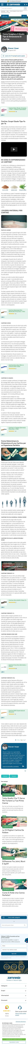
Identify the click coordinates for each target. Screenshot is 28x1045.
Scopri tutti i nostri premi (14, 971)
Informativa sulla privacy (21, 1021)
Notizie (5, 776)
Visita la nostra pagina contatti (20, 1014)
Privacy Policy (22, 956)
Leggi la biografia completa (11, 766)
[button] (4, 49)
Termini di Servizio (4, 957)
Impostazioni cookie (14, 1042)
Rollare (3, 81)
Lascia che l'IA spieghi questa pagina (13, 56)
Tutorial (14, 776)
